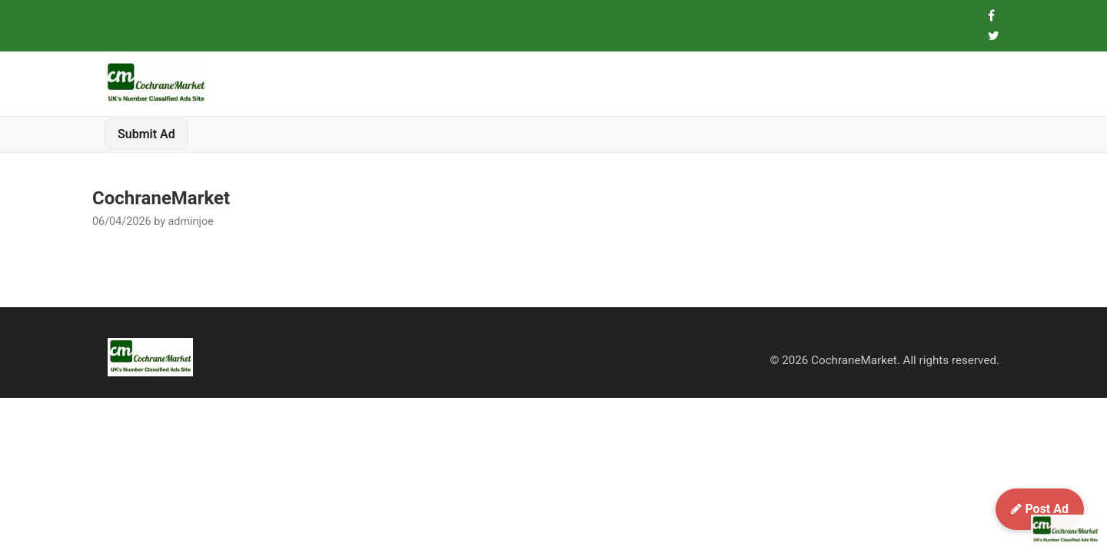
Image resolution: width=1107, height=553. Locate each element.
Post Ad (1040, 509)
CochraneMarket (161, 198)
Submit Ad (146, 134)
